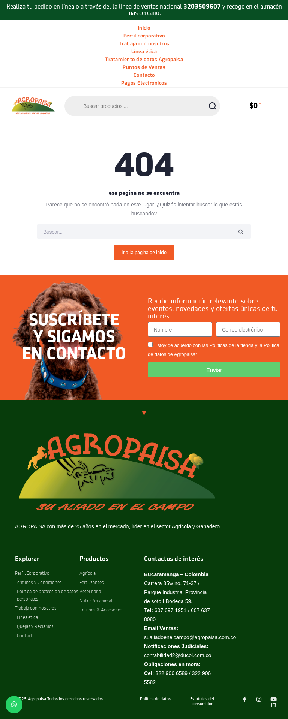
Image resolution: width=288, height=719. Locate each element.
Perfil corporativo (144, 36)
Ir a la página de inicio (144, 252)
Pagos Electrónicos (144, 83)
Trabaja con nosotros (144, 43)
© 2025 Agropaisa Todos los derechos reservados (57, 699)
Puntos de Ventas (144, 67)
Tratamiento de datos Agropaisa (144, 59)
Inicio (144, 28)
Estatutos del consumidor (202, 701)
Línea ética (144, 51)
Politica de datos (155, 699)
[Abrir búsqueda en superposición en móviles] (142, 106)
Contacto (144, 75)
